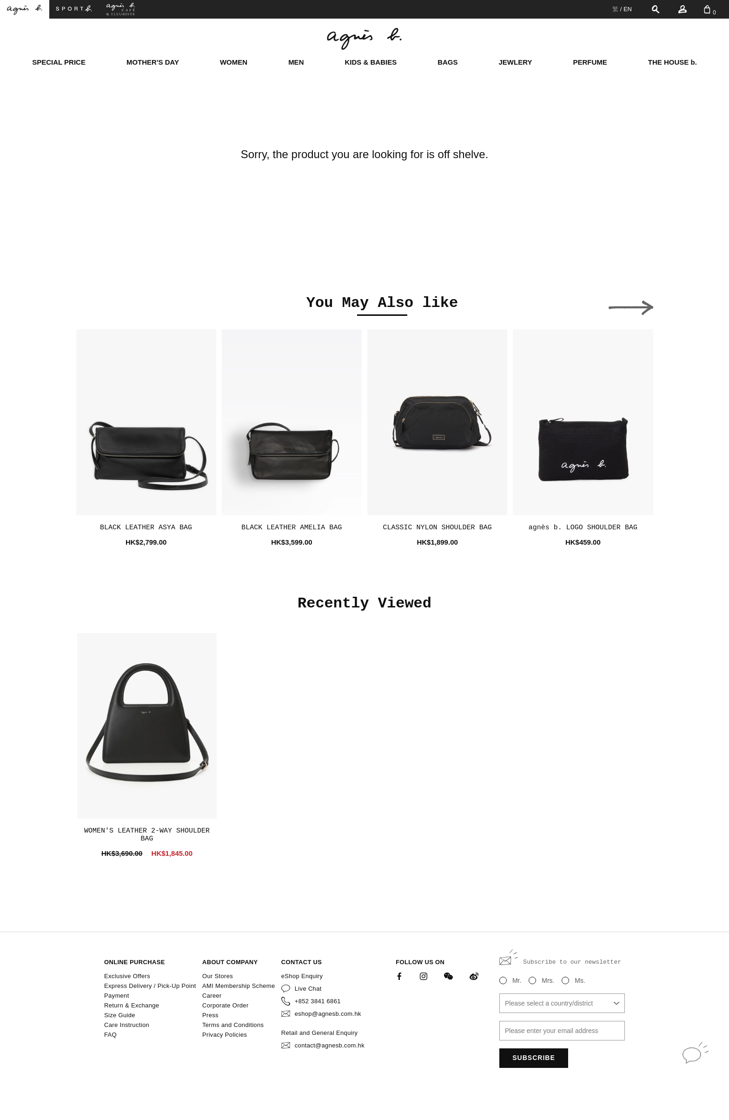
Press (210, 1015)
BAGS (447, 62)
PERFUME (590, 62)
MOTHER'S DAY (152, 62)
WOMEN (233, 62)
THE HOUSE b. (672, 62)
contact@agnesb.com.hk (329, 1045)
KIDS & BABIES (371, 62)
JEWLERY (515, 62)
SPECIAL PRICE (59, 62)
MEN (296, 62)
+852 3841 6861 (318, 1001)
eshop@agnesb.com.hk (328, 1013)
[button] (98, 305)
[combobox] (562, 1003)
